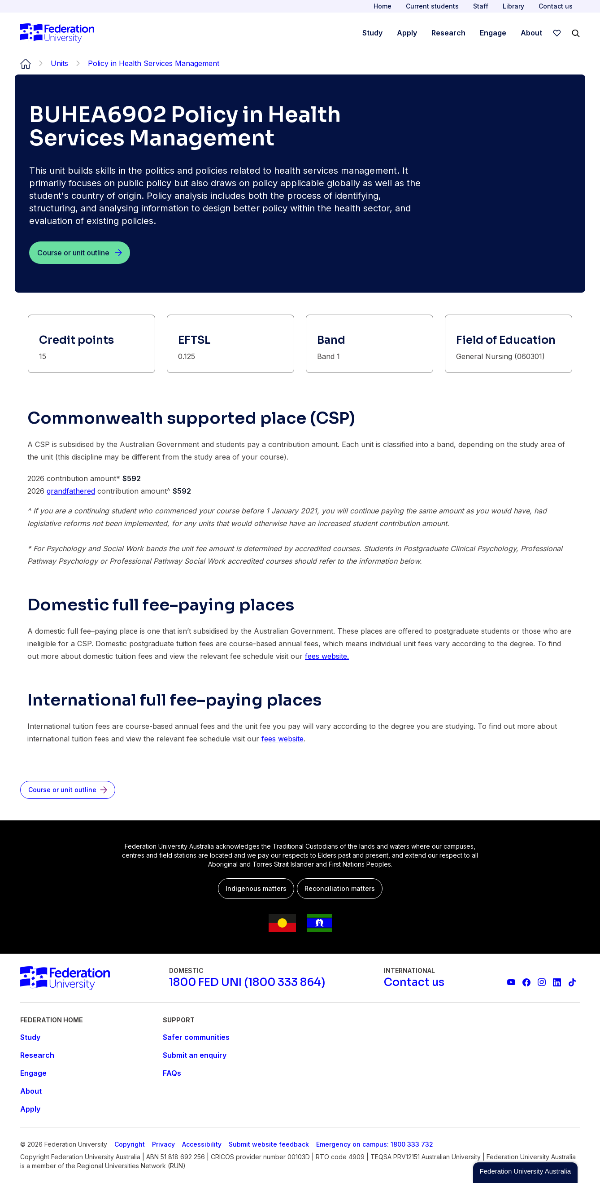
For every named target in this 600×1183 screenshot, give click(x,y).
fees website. (327, 656)
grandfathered (71, 490)
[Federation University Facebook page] (526, 982)
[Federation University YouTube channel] (511, 982)
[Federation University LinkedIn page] (557, 982)
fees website (282, 738)
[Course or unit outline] (79, 252)
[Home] (57, 33)
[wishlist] (557, 33)
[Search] (576, 33)
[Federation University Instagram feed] (541, 982)
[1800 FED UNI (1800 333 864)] (247, 982)
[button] (525, 1172)
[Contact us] (414, 982)
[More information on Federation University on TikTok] (572, 982)
